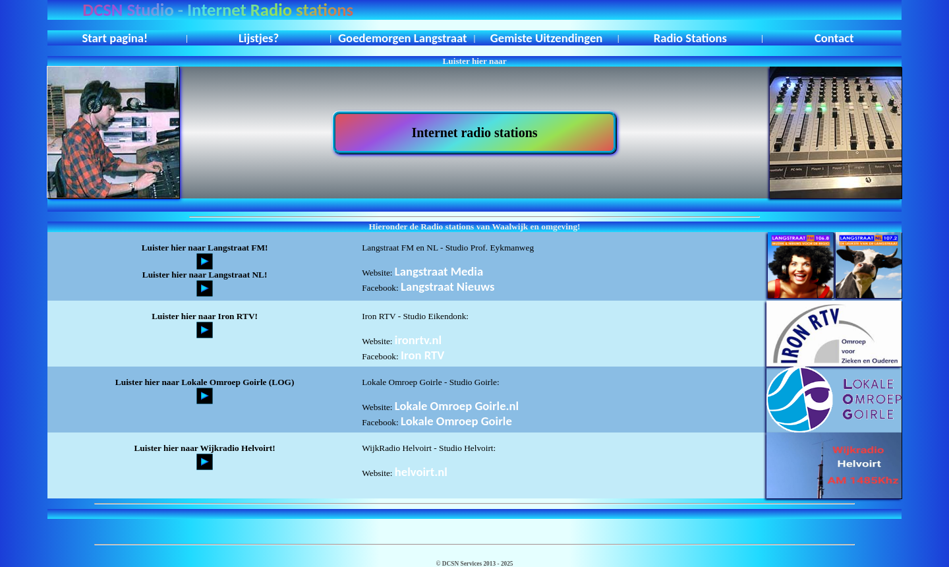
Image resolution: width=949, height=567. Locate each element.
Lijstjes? (259, 37)
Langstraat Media (439, 271)
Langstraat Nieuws (447, 286)
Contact (834, 37)
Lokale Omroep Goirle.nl (457, 405)
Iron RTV (422, 355)
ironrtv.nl (418, 339)
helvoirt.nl (421, 471)
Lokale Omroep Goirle (456, 421)
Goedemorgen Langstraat (402, 37)
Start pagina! (115, 37)
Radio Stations (690, 37)
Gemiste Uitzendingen (546, 37)
